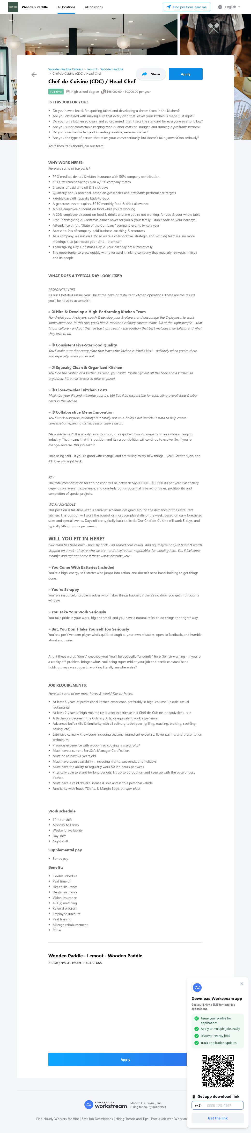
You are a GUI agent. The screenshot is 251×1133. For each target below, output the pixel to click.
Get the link (218, 1118)
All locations (66, 7)
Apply (186, 74)
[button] (228, 7)
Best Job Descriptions (97, 1118)
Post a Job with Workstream (171, 1118)
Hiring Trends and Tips (132, 1118)
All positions (94, 7)
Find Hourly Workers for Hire (57, 1118)
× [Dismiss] (242, 983)
